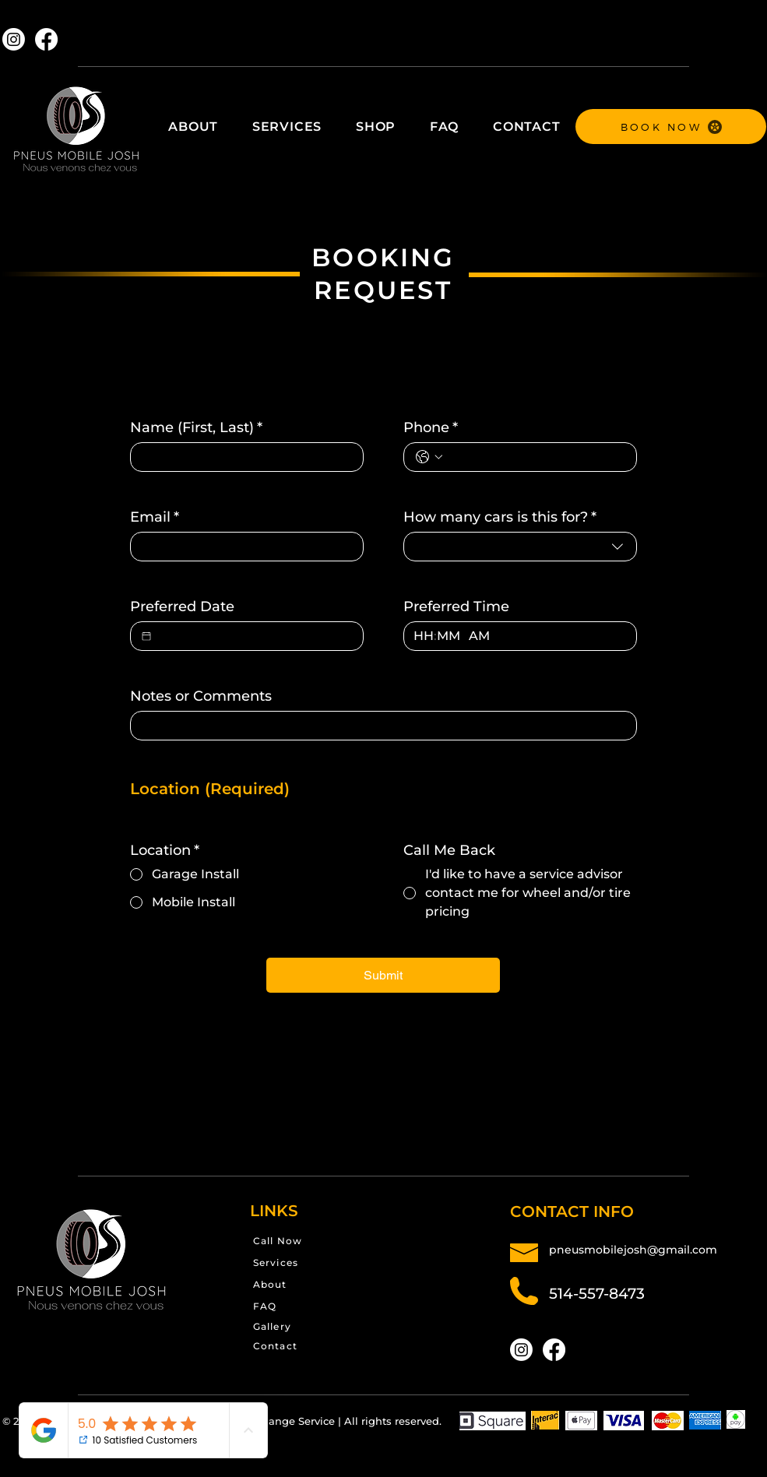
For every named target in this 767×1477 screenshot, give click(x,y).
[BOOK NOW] (670, 126)
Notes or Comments (201, 696)
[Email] (242, 547)
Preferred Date (182, 606)
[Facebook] (46, 39)
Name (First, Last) (196, 427)
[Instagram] (13, 39)
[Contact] (307, 1345)
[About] (307, 1284)
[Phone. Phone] (536, 457)
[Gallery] (307, 1326)
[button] (287, 126)
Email (154, 517)
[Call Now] (321, 1240)
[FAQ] (307, 1306)
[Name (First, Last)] (242, 457)
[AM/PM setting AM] (484, 636)
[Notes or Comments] (379, 726)
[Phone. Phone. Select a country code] (429, 457)
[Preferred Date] (146, 636)
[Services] (317, 1262)
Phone (430, 427)
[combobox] (520, 546)
